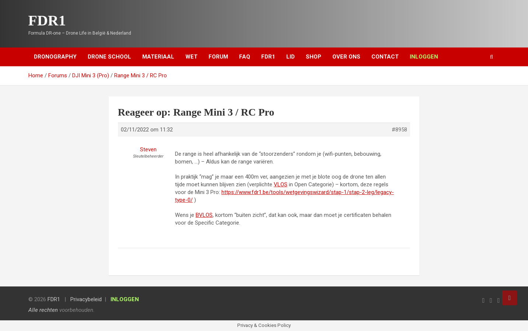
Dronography (55, 56)
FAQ (244, 56)
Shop (313, 56)
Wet (191, 56)
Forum (218, 56)
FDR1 (47, 20)
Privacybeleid (86, 299)
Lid (290, 56)
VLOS (280, 184)
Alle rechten (43, 310)
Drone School (109, 56)
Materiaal (158, 56)
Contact (385, 56)
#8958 (399, 129)
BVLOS (204, 215)
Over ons (346, 56)
